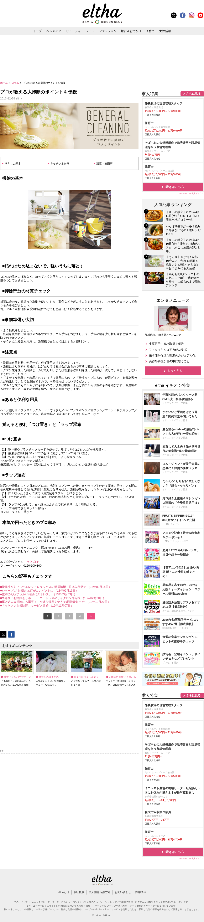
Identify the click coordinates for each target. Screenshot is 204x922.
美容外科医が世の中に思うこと (169, 361)
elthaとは (63, 892)
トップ (37, 31)
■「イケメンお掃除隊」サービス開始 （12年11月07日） (37, 605)
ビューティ (73, 31)
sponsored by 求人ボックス (191, 193)
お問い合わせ (123, 892)
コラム (15, 82)
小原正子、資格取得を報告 (166, 343)
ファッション (107, 31)
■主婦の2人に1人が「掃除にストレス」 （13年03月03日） (38, 594)
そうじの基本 (13, 163)
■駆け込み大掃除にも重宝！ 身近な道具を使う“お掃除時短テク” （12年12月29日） (55, 601)
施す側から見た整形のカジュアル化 (172, 355)
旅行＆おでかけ (131, 31)
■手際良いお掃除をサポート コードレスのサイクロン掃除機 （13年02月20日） (53, 598)
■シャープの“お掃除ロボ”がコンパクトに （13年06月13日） (39, 590)
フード (90, 31)
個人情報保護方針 (99, 892)
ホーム (4, 82)
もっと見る (174, 370)
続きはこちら (175, 187)
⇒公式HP (32, 561)
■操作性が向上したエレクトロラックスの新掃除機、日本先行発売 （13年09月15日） (55, 586)
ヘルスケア (53, 31)
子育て (150, 31)
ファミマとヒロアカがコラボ (168, 349)
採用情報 (140, 892)
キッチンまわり (59, 163)
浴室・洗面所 (104, 163)
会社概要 (79, 892)
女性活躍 (165, 31)
